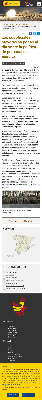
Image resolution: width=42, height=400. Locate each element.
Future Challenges (11, 277)
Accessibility (12, 328)
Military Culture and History (14, 280)
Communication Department (15, 286)
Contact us (11, 337)
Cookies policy (12, 335)
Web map (11, 326)
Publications (12, 358)
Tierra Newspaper (11, 272)
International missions (15, 356)
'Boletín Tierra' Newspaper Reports (20, 24)
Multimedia (11, 361)
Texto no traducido (14, 354)
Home (6, 24)
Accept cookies (28, 395)
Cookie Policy (13, 395)
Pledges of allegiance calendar (16, 288)
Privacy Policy (12, 333)
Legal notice (12, 330)
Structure (11, 350)
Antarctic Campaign (12, 283)
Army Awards (10, 275)
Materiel (10, 352)
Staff (9, 345)
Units (9, 348)
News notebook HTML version (21, 221)
